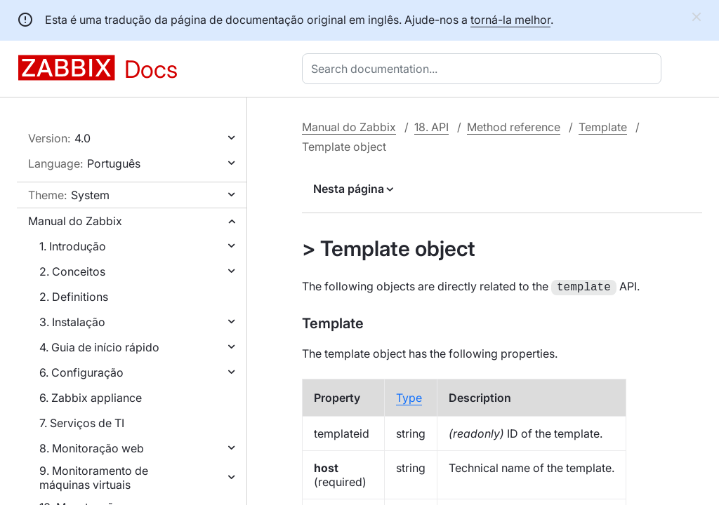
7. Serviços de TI (81, 423)
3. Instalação (72, 322)
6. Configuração (81, 372)
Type (409, 396)
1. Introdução (72, 246)
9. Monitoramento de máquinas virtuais (93, 478)
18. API (431, 127)
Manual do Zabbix (75, 221)
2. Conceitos (72, 271)
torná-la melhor (510, 20)
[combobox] (484, 68)
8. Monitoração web (91, 448)
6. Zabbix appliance (90, 398)
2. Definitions (73, 297)
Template (603, 127)
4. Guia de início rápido (99, 347)
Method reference (513, 127)
